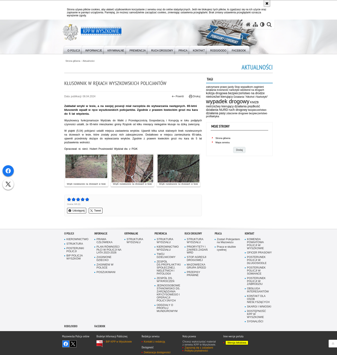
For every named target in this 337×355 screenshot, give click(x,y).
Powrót (178, 96)
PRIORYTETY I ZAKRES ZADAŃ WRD (197, 249)
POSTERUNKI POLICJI (75, 250)
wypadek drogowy (228, 101)
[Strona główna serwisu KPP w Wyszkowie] (248, 24)
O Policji (69, 233)
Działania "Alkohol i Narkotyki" (251, 96)
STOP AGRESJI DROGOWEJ (196, 259)
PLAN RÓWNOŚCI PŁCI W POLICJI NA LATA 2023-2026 (109, 249)
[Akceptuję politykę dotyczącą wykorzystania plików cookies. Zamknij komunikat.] (267, 3)
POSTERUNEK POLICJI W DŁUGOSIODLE (257, 260)
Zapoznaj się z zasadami (199, 347)
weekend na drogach (252, 89)
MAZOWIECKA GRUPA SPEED (196, 266)
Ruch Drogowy (193, 233)
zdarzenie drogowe (237, 113)
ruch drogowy (238, 109)
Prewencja (161, 233)
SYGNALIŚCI (255, 321)
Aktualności (89, 61)
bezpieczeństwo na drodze (246, 93)
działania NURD (217, 109)
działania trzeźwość (217, 89)
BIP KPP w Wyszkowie (119, 341)
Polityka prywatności (196, 350)
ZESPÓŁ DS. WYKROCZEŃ (165, 280)
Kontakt (249, 233)
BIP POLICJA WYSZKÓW (74, 257)
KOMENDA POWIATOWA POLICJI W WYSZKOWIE (255, 244)
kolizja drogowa (216, 93)
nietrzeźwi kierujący (219, 96)
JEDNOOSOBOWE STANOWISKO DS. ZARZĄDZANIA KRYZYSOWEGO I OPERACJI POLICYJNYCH (168, 293)
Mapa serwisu (223, 142)
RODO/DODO (70, 326)
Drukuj (194, 96)
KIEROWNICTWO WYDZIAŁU (168, 248)
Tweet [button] (95, 210)
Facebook (99, 326)
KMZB (254, 102)
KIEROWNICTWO (77, 239)
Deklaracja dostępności (157, 352)
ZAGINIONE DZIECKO (104, 259)
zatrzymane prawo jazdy (220, 86)
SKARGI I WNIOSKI (259, 306)
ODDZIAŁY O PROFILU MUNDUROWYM (167, 308)
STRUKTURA (74, 243)
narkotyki (234, 89)
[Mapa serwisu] (255, 24)
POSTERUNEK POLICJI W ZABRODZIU (256, 281)
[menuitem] (73, 49)
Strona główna (72, 61)
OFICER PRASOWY (259, 252)
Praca (218, 233)
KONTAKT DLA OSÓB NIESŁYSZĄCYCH (258, 299)
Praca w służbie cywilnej (226, 248)
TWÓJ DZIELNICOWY (166, 256)
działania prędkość (247, 106)
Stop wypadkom (243, 86)
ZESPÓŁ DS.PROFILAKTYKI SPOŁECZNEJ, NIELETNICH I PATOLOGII (169, 267)
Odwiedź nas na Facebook (65, 343)
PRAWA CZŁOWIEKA (104, 241)
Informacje (100, 233)
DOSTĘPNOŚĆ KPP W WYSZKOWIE (256, 314)
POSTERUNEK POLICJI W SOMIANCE (256, 270)
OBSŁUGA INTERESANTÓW (258, 290)
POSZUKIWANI (106, 272)
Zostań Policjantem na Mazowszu (228, 241)
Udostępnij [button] (77, 210)
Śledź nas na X (73, 343)
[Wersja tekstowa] (262, 24)
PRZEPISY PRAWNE (193, 274)
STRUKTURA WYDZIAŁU (135, 241)
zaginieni (259, 86)
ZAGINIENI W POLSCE (105, 266)
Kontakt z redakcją (154, 341)
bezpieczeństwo (257, 109)
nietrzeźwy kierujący (220, 106)
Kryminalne (131, 233)
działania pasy (216, 113)
